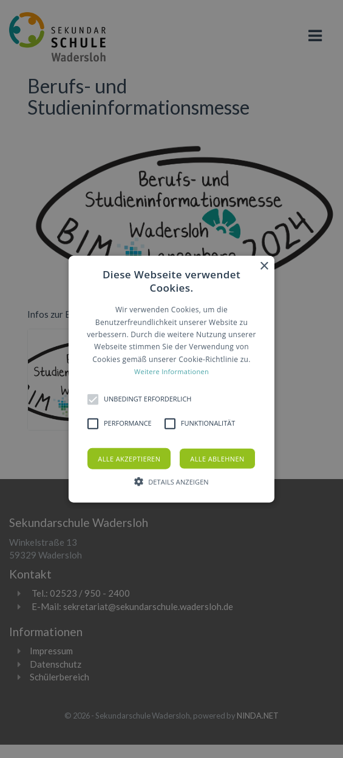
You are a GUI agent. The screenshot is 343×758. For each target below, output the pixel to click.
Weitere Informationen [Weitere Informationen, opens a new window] (171, 371)
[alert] (171, 379)
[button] (171, 379)
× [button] (263, 266)
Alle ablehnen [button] (217, 458)
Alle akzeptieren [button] (129, 458)
